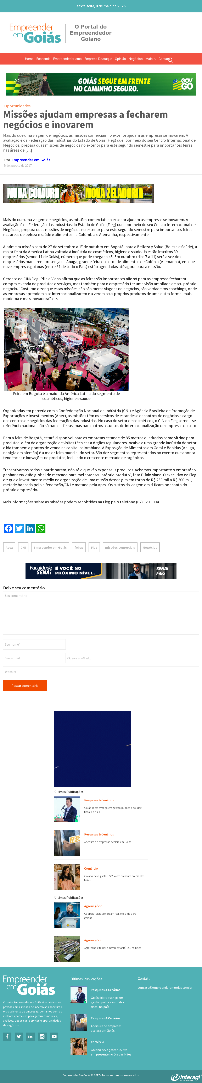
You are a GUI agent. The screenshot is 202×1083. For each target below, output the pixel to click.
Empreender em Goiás (30, 159)
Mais (151, 59)
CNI (23, 547)
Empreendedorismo (67, 59)
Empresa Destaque (98, 59)
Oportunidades (17, 105)
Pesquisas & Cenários (99, 800)
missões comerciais (120, 547)
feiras (78, 547)
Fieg (94, 547)
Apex (9, 547)
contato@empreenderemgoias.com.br (165, 987)
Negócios (136, 59)
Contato (164, 59)
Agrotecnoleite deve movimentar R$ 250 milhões (112, 948)
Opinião (120, 59)
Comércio (91, 868)
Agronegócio (93, 906)
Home (29, 59)
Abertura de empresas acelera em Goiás (107, 842)
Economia (43, 59)
